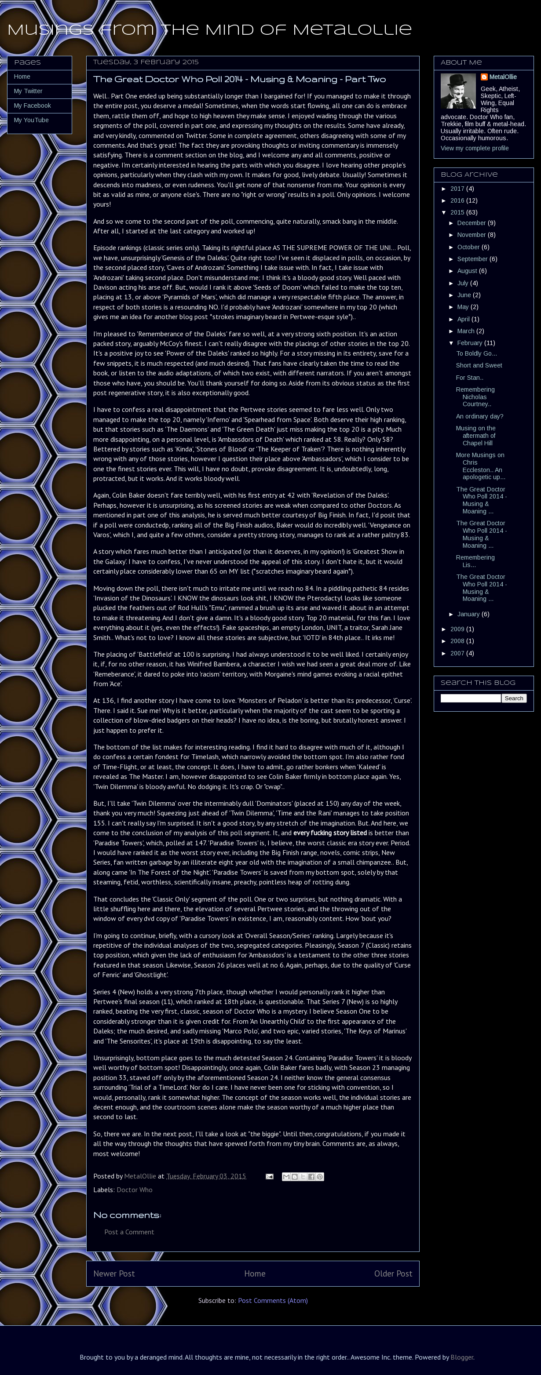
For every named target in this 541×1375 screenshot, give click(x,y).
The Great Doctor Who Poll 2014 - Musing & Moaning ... (481, 500)
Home (255, 1273)
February (470, 342)
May (464, 306)
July (463, 283)
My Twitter (28, 91)
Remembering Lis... (475, 561)
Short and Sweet (479, 365)
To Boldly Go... (476, 353)
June (465, 294)
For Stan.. (469, 377)
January (469, 614)
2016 (458, 200)
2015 (458, 212)
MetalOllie (503, 76)
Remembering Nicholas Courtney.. (475, 397)
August (468, 270)
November (472, 234)
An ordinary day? (480, 416)
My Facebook (32, 105)
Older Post (393, 1273)
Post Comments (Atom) (273, 1300)
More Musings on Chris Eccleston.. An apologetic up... (480, 465)
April (464, 319)
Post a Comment (129, 1231)
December (472, 222)
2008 (458, 640)
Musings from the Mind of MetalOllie (209, 30)
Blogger (461, 1357)
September (473, 258)
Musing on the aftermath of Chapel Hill (476, 436)
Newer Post (114, 1273)
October (469, 247)
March (466, 331)
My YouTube (31, 120)
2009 (458, 629)
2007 (458, 653)
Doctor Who (135, 1189)
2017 (458, 188)
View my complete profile (475, 148)
